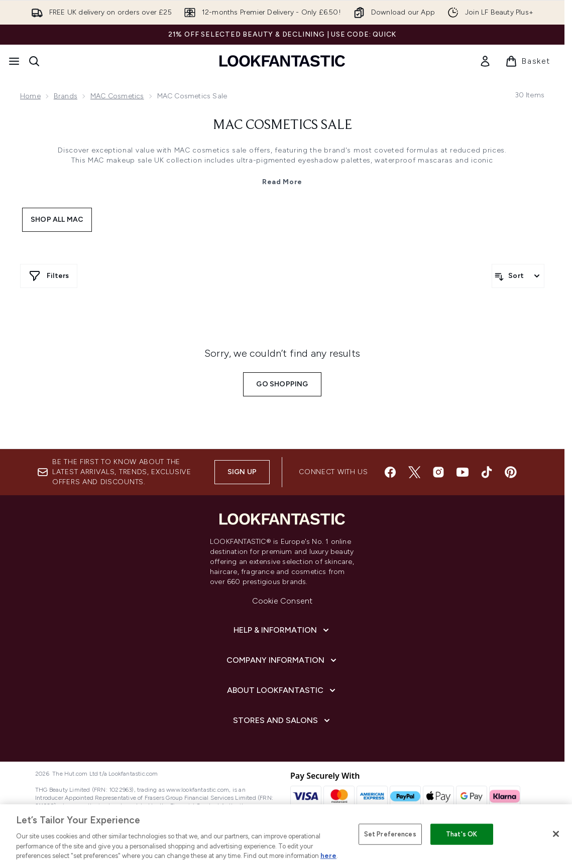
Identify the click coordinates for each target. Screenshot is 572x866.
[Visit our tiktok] (487, 472)
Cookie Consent (282, 601)
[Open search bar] (34, 61)
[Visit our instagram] (438, 472)
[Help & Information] (282, 630)
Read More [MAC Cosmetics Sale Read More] (282, 182)
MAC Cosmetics (117, 96)
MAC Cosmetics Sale (282, 125)
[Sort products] (518, 276)
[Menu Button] (14, 61)
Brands (65, 96)
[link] (485, 61)
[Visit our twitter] (414, 472)
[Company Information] (282, 660)
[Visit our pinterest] (511, 472)
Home (30, 96)
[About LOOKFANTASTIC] (282, 690)
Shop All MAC (57, 219)
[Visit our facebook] (390, 472)
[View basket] (527, 61)
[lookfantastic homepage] (282, 61)
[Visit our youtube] (462, 472)
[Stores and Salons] (282, 720)
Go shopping (282, 384)
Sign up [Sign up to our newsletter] (242, 472)
